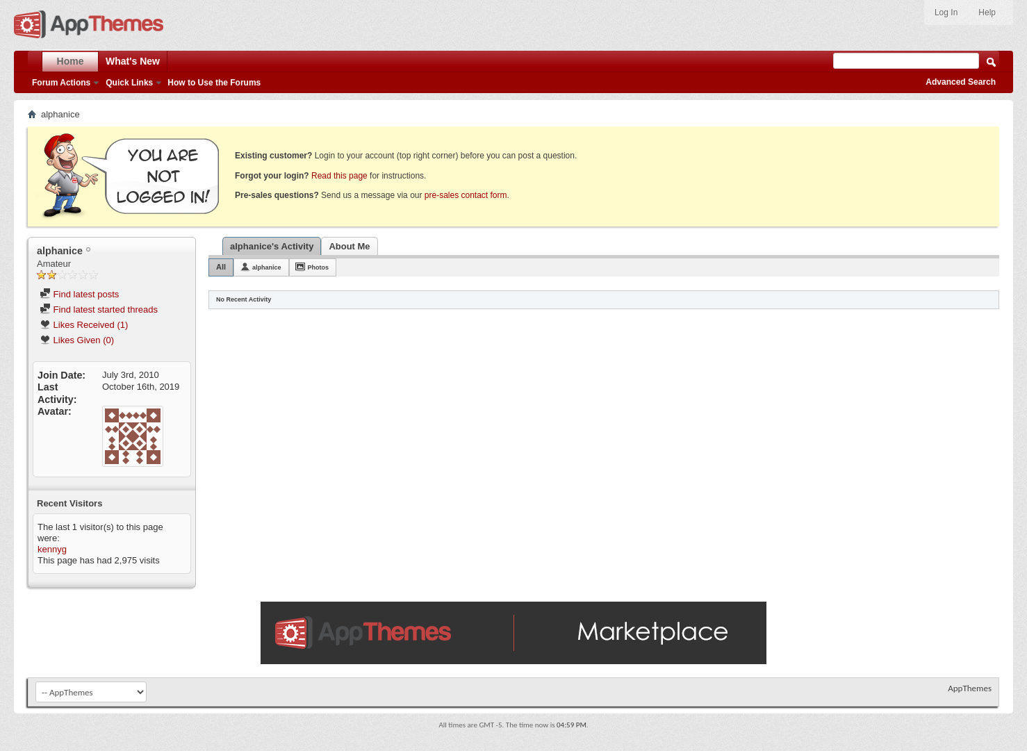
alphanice (266, 267)
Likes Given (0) (77, 340)
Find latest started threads (99, 309)
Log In (946, 12)
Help (987, 12)
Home (70, 61)
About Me (349, 246)
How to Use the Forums (214, 83)
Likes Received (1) (84, 325)
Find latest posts (79, 294)
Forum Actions (61, 83)
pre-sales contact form (466, 195)
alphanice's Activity (271, 246)
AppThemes (970, 688)
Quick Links (129, 83)
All (221, 267)
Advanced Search (961, 82)
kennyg (52, 549)
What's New (133, 61)
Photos (318, 267)
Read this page (339, 176)
